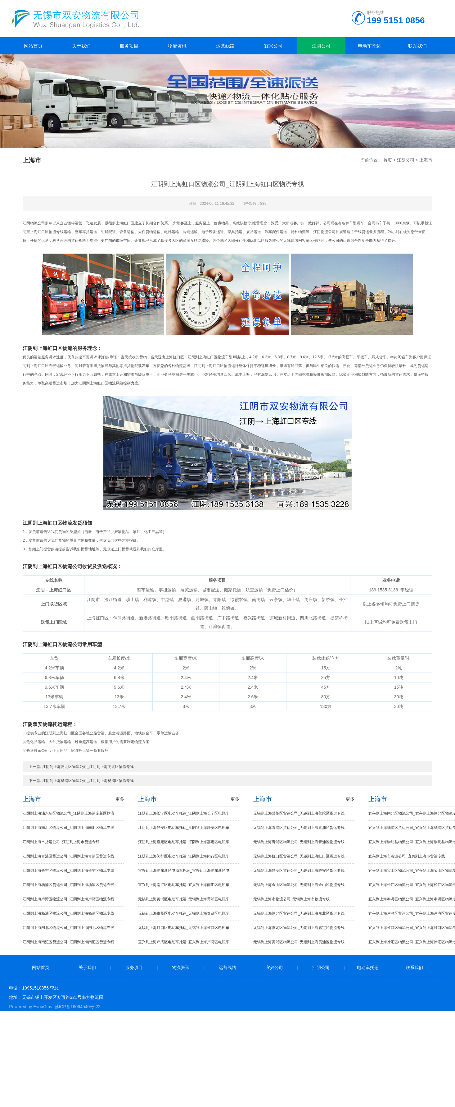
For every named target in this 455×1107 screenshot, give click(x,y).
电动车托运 (369, 45)
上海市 (425, 160)
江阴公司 (321, 45)
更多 (119, 799)
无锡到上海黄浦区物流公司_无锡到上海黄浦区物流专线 (299, 942)
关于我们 (81, 45)
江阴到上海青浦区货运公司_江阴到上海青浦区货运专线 (68, 856)
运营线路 (225, 45)
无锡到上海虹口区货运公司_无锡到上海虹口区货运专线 (299, 856)
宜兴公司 (273, 45)
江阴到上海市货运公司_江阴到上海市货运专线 (61, 842)
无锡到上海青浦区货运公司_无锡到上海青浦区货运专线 (299, 827)
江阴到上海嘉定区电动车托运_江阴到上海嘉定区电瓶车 (184, 842)
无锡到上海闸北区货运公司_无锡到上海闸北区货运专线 (299, 913)
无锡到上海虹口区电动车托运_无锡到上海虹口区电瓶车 (184, 928)
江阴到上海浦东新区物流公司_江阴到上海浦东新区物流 (68, 813)
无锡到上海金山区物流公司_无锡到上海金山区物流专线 (299, 885)
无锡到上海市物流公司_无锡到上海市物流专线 (291, 899)
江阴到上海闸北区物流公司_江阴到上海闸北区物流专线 (88, 767)
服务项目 (129, 45)
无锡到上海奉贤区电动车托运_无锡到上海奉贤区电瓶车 (184, 913)
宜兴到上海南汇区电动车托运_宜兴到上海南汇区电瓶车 (184, 885)
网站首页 (33, 45)
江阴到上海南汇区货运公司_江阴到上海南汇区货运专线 (68, 942)
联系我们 (417, 45)
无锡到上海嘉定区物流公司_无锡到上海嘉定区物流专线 (299, 928)
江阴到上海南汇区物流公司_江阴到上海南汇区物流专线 (68, 827)
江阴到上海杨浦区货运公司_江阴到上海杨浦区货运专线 (68, 885)
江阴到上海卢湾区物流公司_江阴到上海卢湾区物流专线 (68, 899)
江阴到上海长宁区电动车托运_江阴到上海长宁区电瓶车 (184, 813)
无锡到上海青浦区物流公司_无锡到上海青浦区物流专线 (299, 842)
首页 (387, 160)
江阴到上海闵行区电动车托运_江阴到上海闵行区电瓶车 (184, 856)
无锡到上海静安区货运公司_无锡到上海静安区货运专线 (299, 870)
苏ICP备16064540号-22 (78, 1006)
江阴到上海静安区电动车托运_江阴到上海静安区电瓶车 (184, 827)
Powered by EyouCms (30, 1006)
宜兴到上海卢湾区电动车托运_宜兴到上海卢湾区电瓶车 (184, 942)
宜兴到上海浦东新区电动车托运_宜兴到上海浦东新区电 (184, 870)
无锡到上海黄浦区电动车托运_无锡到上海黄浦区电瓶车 (184, 899)
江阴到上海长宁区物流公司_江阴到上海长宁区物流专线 (68, 870)
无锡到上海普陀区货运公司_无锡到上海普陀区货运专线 (299, 813)
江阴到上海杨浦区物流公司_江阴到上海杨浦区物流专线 (88, 781)
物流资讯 (177, 45)
